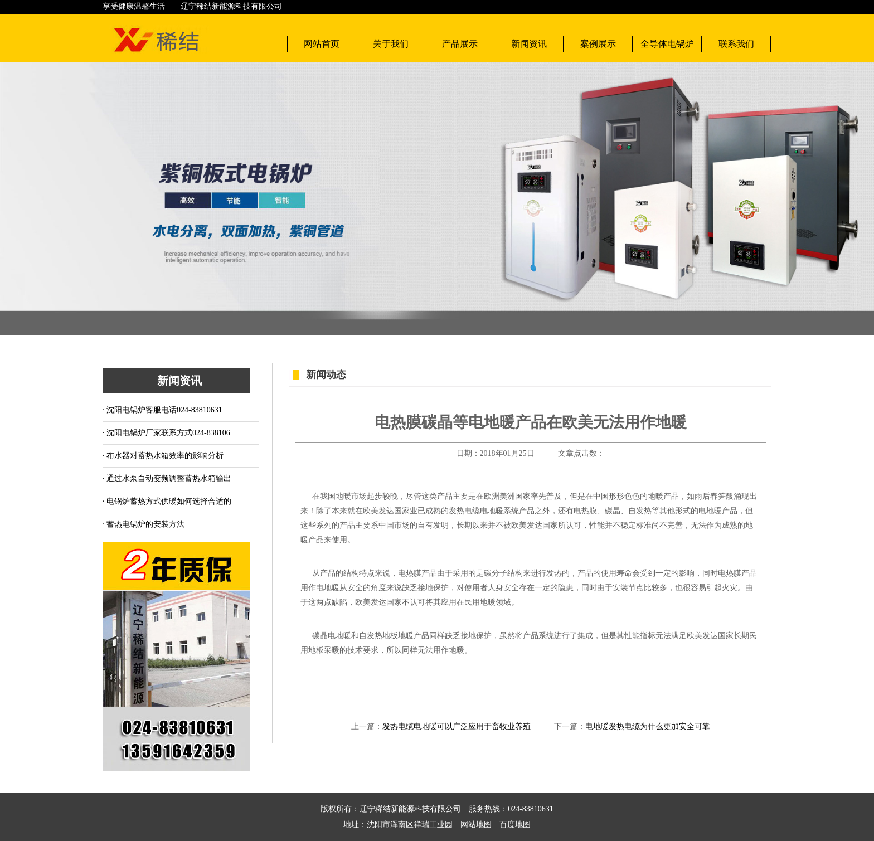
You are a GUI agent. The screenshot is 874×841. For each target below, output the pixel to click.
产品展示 (460, 43)
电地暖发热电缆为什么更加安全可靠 (647, 726)
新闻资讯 (529, 43)
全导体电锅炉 (667, 43)
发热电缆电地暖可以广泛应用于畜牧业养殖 (456, 726)
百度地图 (511, 824)
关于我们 (391, 43)
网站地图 (476, 824)
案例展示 (598, 43)
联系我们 (736, 43)
